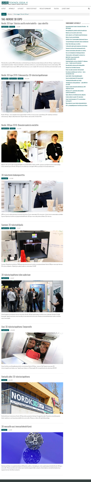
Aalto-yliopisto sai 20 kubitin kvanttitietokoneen (76, 35)
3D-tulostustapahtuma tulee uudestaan (15, 274)
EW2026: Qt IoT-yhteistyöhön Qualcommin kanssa (77, 39)
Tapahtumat (13, 78)
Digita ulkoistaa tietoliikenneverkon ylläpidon (76, 95)
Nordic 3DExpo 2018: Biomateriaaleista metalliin (19, 125)
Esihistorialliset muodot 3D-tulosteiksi (74, 97)
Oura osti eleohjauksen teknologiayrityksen (75, 53)
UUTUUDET (20, 8)
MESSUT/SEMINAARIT (45, 8)
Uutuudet (4, 178)
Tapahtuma (5, 27)
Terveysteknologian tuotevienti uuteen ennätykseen (77, 41)
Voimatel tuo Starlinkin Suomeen (73, 67)
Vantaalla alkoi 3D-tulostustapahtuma (15, 376)
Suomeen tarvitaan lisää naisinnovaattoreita (75, 48)
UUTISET (3, 8)
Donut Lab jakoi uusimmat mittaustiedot (75, 70)
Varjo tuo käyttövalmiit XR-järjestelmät (74, 78)
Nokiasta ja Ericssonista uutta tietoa (74, 33)
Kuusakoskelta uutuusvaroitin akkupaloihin (75, 65)
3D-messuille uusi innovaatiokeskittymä (16, 426)
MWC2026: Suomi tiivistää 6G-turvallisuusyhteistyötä (73, 58)
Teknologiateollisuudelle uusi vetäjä (73, 80)
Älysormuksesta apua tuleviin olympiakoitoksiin (76, 103)
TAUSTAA (56, 8)
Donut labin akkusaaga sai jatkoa (73, 44)
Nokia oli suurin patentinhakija (72, 37)
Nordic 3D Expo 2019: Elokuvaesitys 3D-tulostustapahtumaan (24, 75)
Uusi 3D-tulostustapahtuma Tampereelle (16, 326)
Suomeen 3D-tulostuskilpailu (12, 224)
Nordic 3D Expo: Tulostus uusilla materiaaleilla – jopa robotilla (24, 23)
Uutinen (12, 27)
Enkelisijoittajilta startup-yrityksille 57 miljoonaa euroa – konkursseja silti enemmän (76, 62)
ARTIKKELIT (12, 8)
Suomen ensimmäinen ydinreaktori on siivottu (76, 50)
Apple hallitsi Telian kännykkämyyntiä (74, 76)
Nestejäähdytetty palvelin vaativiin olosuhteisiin (76, 30)
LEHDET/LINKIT (66, 8)
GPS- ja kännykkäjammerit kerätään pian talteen (76, 105)
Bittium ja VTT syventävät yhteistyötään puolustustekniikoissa (74, 91)
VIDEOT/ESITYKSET (32, 8)
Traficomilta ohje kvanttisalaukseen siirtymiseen (76, 46)
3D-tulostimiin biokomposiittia (13, 175)
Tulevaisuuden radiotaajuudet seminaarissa (75, 55)
